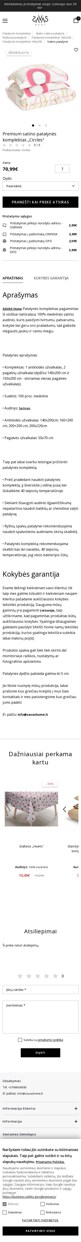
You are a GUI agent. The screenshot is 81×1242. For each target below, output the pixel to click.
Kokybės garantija (51, 278)
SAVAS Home (12, 309)
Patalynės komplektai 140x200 (22, 41)
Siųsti (40, 1053)
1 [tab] (33, 125)
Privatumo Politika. (50, 1162)
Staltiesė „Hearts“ (31, 846)
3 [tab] (46, 125)
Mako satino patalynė (50, 33)
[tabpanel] (40, 85)
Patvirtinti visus (40, 1231)
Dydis (7, 178)
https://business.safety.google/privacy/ (29, 1197)
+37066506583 (17, 1087)
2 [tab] (39, 125)
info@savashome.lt (30, 1093)
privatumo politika (50, 1040)
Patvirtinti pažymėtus (40, 1220)
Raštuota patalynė (14, 37)
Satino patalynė (57, 41)
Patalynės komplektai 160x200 (51, 37)
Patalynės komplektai (17, 33)
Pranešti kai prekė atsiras (40, 202)
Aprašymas (13, 278)
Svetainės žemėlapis (19, 1134)
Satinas (24, 408)
